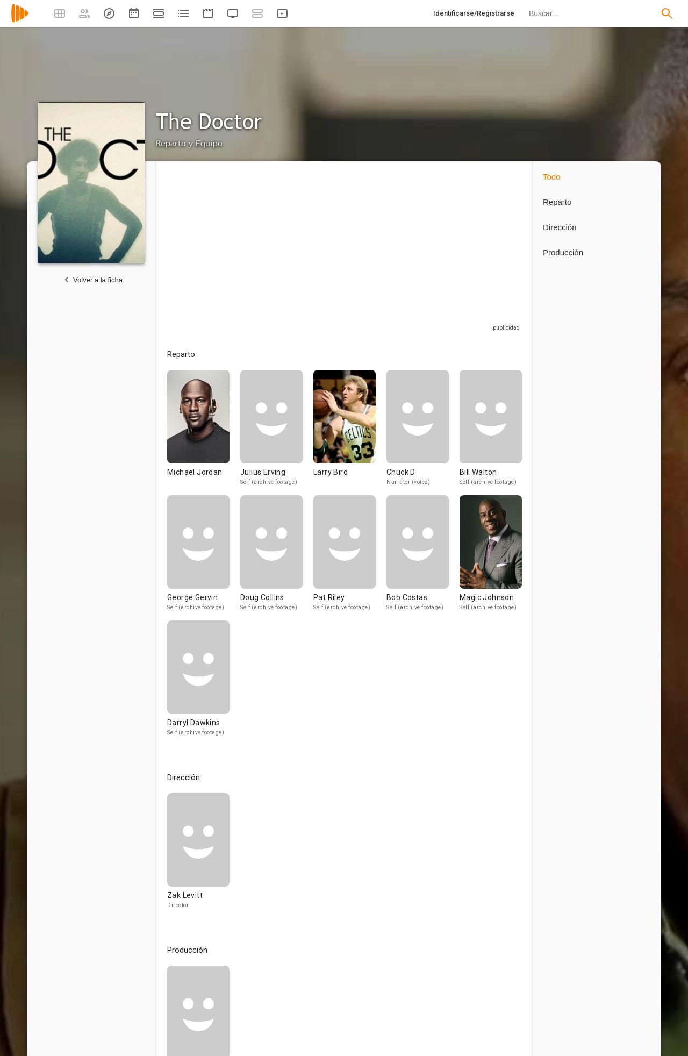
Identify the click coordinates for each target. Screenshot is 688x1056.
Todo (552, 176)
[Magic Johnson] (491, 557)
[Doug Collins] (276, 557)
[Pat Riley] (349, 557)
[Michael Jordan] (203, 432)
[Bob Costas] (423, 557)
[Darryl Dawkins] (198, 683)
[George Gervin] (203, 557)
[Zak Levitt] (198, 855)
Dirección (560, 227)
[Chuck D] (423, 432)
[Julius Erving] (276, 432)
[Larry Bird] (349, 432)
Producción (563, 252)
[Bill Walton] (491, 432)
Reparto (557, 201)
